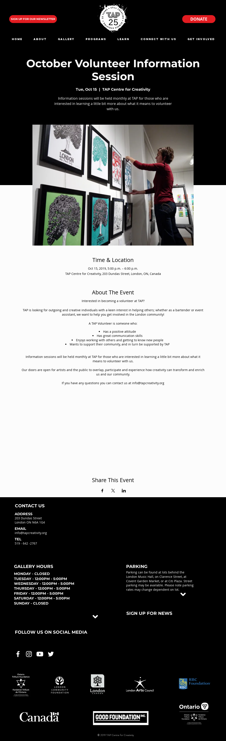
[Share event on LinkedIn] (124, 490)
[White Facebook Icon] (18, 654)
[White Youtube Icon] (40, 654)
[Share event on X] (113, 490)
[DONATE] (198, 19)
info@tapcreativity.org (31, 533)
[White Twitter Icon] (51, 654)
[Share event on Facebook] (102, 490)
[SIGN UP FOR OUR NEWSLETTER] (33, 19)
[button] (40, 39)
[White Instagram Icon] (29, 654)
